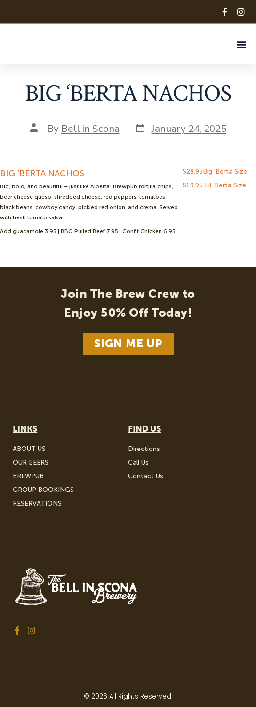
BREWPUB (28, 476)
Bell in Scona (90, 128)
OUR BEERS (30, 462)
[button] (241, 44)
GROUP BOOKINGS (43, 490)
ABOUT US (29, 449)
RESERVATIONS (37, 503)
